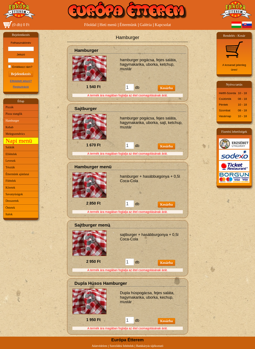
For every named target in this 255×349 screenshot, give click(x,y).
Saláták (10, 147)
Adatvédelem (99, 346)
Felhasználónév (21, 42)
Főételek (11, 180)
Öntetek (10, 207)
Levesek (11, 160)
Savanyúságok (14, 194)
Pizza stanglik (14, 113)
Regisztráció (21, 86)
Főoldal (90, 24)
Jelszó (21, 54)
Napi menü (19, 140)
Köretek (10, 187)
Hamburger (12, 120)
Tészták (10, 167)
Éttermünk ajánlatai (17, 174)
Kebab (9, 127)
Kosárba (166, 88)
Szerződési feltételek (122, 346)
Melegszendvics (15, 133)
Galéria (146, 24)
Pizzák (9, 107)
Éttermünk (128, 24)
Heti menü (108, 24)
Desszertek (12, 200)
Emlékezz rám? (22, 66)
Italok (9, 214)
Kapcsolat (163, 24)
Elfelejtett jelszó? (21, 81)
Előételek (11, 154)
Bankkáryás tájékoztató (149, 346)
